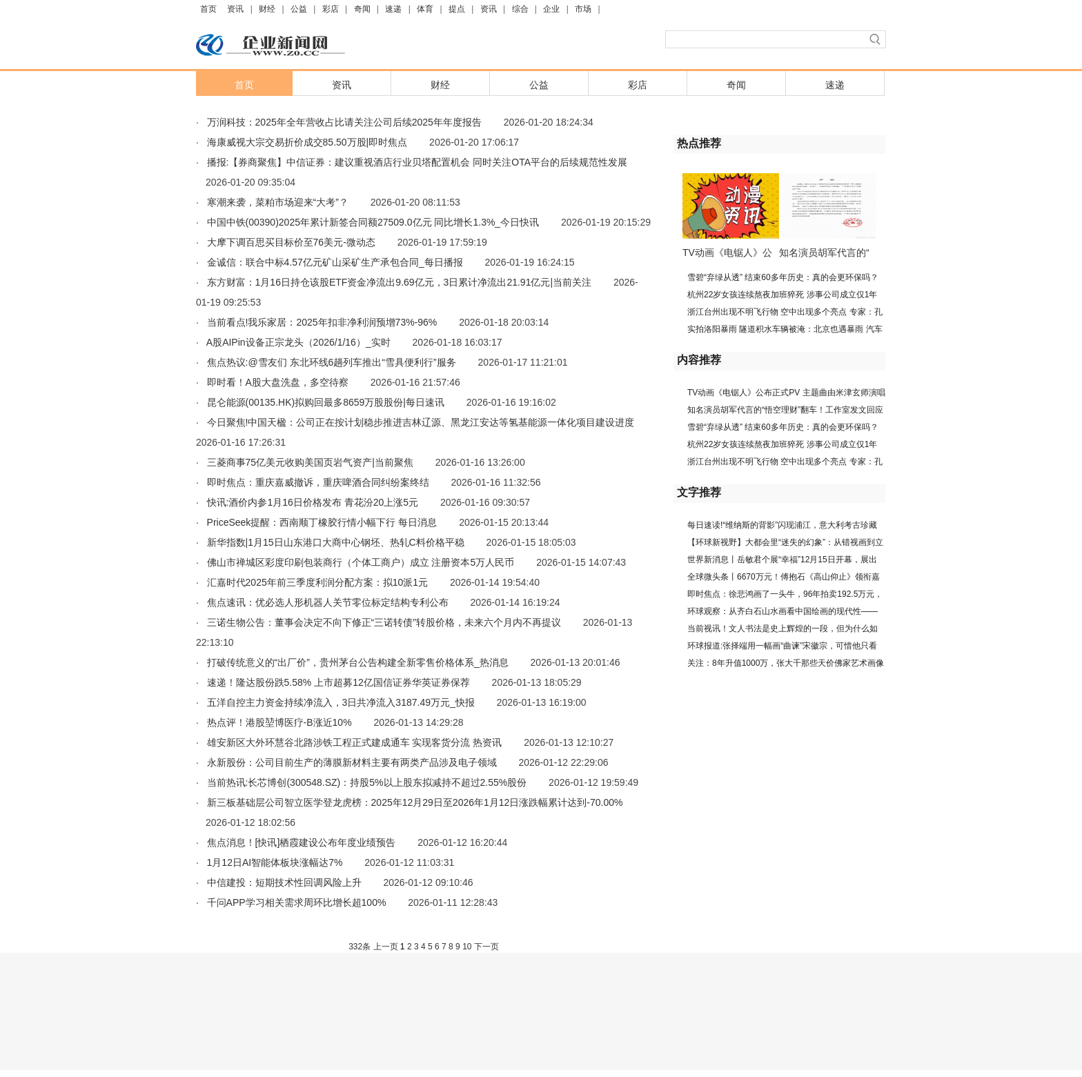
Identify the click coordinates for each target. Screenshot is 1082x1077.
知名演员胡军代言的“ (824, 252)
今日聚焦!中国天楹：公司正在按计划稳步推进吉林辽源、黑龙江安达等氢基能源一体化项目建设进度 (421, 422)
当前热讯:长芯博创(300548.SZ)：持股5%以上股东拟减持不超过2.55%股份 (367, 782)
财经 (267, 9)
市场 (583, 9)
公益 (299, 9)
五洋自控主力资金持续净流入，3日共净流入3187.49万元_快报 (341, 702)
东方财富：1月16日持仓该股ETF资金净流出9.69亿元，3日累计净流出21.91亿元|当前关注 (399, 282)
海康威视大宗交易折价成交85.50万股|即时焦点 (307, 142)
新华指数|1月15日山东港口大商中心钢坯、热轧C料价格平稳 (335, 542)
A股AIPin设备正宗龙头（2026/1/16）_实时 (298, 342)
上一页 (385, 946)
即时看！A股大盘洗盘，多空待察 (277, 382)
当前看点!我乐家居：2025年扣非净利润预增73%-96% (322, 322)
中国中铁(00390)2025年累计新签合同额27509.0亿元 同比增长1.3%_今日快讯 (373, 222)
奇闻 (362, 9)
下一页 (486, 946)
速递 (393, 9)
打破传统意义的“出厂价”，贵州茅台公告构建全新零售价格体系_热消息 (358, 662)
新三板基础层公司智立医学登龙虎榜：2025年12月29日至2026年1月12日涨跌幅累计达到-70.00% (415, 802)
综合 (520, 9)
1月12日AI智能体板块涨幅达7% (275, 862)
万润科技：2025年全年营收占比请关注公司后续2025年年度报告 (344, 122)
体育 (425, 9)
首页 (208, 9)
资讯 (235, 9)
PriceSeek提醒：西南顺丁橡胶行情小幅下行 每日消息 (322, 522)
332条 (359, 946)
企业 (551, 9)
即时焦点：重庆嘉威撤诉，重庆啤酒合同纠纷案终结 (318, 482)
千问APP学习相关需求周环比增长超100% (296, 902)
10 (466, 946)
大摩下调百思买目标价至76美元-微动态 (291, 242)
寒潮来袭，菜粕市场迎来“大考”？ (277, 202)
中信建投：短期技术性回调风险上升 (284, 882)
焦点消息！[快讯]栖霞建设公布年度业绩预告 (301, 842)
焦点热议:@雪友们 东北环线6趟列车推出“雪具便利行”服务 (331, 362)
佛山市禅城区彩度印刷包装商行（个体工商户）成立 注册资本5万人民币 (361, 562)
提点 (457, 9)
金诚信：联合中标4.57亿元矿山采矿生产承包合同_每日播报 (335, 262)
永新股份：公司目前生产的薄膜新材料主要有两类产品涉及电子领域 (352, 762)
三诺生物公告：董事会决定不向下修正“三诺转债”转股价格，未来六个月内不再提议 (384, 622)
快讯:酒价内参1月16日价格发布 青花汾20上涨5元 (313, 502)
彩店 (330, 9)
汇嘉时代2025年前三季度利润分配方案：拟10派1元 (318, 582)
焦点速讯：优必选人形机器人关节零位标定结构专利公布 (328, 602)
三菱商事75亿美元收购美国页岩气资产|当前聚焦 (310, 462)
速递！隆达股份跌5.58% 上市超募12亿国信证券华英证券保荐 (338, 682)
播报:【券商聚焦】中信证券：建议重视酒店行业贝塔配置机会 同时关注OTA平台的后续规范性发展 (417, 162)
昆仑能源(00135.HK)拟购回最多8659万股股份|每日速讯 (325, 402)
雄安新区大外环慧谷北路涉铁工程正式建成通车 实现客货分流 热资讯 (354, 742)
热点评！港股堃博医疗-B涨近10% (279, 722)
